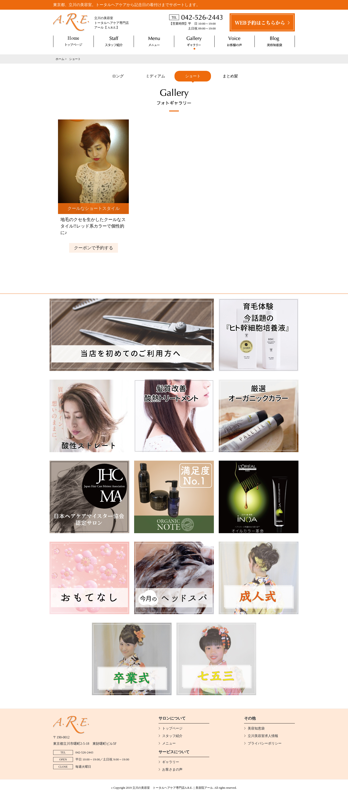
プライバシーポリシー (265, 743)
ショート (193, 76)
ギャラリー (194, 41)
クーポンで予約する (93, 247)
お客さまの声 (235, 41)
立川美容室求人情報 (263, 736)
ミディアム (155, 76)
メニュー (154, 41)
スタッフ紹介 (114, 41)
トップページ (73, 41)
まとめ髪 (230, 76)
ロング (118, 76)
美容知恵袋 (275, 41)
